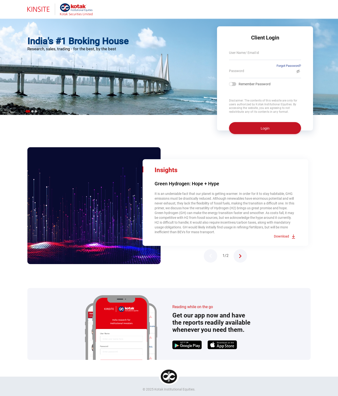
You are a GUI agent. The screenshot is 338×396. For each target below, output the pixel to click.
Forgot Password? (289, 66)
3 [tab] (36, 111)
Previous (210, 256)
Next (240, 256)
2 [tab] (32, 111)
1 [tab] (27, 111)
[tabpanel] (169, 64)
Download (281, 236)
